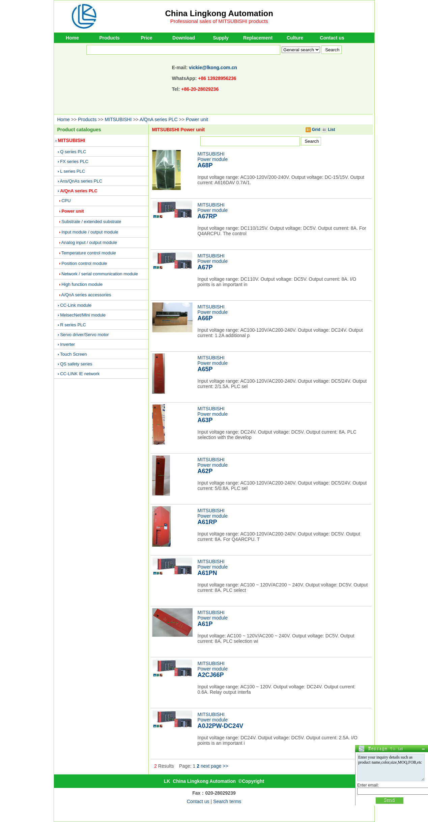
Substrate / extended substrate (91, 221)
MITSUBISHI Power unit (178, 129)
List (328, 129)
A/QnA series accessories (86, 294)
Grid (313, 129)
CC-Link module (75, 305)
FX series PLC (74, 161)
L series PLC (72, 171)
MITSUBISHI (118, 119)
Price (146, 37)
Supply (221, 37)
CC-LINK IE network (79, 373)
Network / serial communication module (99, 273)
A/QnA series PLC (159, 119)
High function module (82, 284)
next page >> (214, 766)
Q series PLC (73, 151)
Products (109, 37)
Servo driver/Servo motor (84, 334)
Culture (295, 37)
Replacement (258, 37)
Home (72, 37)
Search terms (227, 801)
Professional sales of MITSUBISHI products (219, 21)
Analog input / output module (89, 242)
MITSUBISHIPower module (213, 159)
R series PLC (73, 324)
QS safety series (76, 363)
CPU (65, 200)
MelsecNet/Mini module (83, 315)
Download (183, 37)
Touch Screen (73, 354)
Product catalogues (79, 129)
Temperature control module (88, 252)
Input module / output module (89, 232)
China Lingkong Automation (219, 13)
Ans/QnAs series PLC (81, 181)
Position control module (84, 263)
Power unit (197, 119)
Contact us (332, 37)
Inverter (67, 344)
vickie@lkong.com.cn (213, 67)
